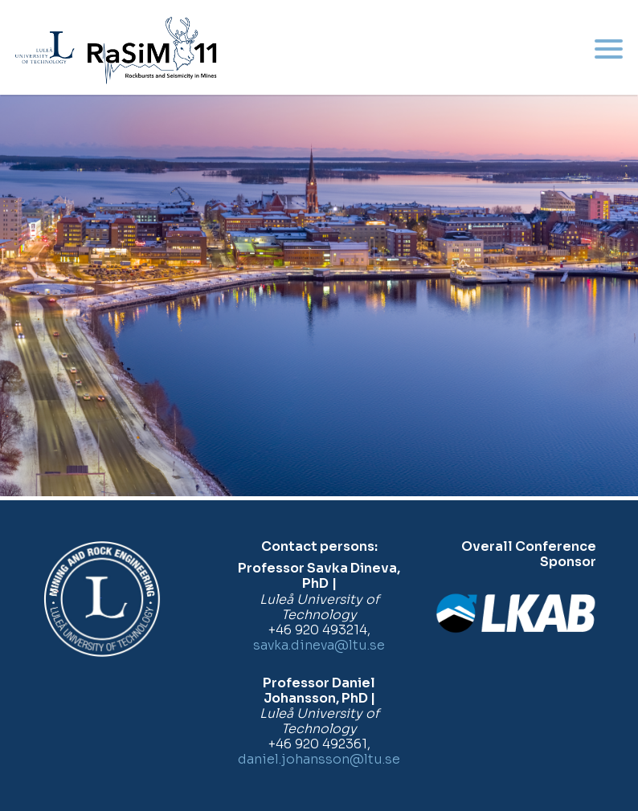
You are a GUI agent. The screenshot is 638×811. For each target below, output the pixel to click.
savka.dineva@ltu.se (319, 645)
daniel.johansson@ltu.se (319, 759)
